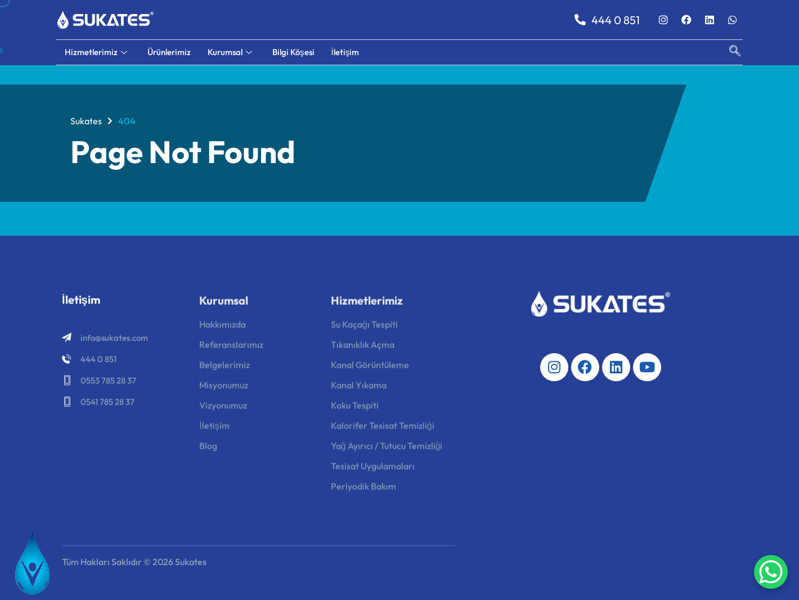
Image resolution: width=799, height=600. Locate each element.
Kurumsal (230, 52)
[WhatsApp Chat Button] (771, 572)
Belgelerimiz (224, 368)
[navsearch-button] (729, 52)
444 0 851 (607, 20)
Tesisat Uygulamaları (373, 469)
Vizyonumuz (223, 408)
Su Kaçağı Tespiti (364, 327)
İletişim (345, 52)
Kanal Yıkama (359, 388)
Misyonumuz (223, 388)
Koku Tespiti (355, 408)
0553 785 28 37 (108, 382)
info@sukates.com (114, 340)
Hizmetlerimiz (96, 52)
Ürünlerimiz (169, 52)
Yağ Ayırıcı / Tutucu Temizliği (387, 449)
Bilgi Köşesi (293, 52)
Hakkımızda (222, 327)
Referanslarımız (231, 348)
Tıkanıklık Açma (362, 348)
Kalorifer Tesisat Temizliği (382, 429)
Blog (208, 449)
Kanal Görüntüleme (370, 368)
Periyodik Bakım (363, 489)
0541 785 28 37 (107, 404)
